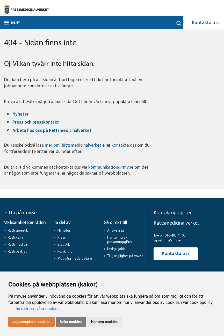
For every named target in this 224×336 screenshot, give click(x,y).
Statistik (63, 245)
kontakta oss (124, 145)
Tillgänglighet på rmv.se (125, 256)
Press (61, 238)
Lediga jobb (116, 249)
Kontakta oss (176, 253)
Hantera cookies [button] (104, 322)
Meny (15, 23)
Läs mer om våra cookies (36, 308)
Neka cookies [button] (71, 322)
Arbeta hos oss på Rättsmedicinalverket (51, 130)
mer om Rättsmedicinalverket (73, 145)
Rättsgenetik (18, 231)
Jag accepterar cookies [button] (31, 322)
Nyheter (20, 114)
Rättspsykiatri (18, 252)
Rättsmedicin (18, 245)
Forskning (65, 252)
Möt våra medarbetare (74, 259)
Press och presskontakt (35, 122)
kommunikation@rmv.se (111, 167)
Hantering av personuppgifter (119, 240)
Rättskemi (15, 238)
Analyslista (115, 231)
